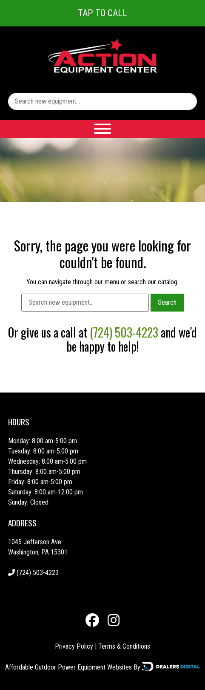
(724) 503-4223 (124, 332)
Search (167, 302)
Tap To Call (102, 13)
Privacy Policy (74, 646)
